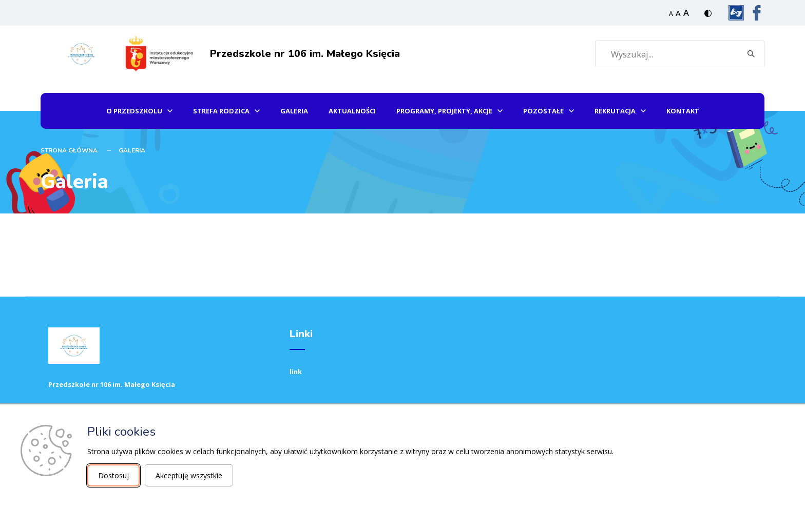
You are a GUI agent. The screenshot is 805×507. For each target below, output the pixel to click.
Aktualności (352, 110)
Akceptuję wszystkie (189, 475)
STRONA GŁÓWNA (69, 150)
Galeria (294, 110)
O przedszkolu (134, 110)
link (296, 371)
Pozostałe (543, 110)
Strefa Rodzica (221, 110)
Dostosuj (113, 475)
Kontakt (682, 110)
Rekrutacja (615, 110)
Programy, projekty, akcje (444, 110)
